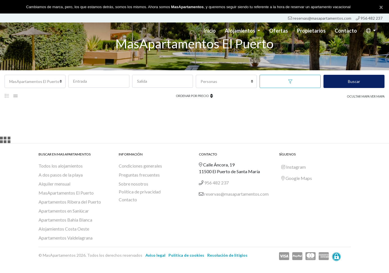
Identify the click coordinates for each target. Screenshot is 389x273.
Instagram (293, 167)
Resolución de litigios (227, 255)
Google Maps (296, 178)
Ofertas (278, 31)
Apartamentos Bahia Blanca (65, 219)
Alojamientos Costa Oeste (64, 228)
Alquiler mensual (54, 183)
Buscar (354, 81)
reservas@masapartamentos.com (319, 18)
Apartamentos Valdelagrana (66, 237)
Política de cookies (186, 255)
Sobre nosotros (133, 183)
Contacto (346, 31)
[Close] (381, 7)
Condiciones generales (140, 165)
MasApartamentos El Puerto (66, 192)
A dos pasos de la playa (61, 174)
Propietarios (311, 31)
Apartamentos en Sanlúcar (64, 210)
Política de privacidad (140, 191)
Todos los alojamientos (61, 165)
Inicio (209, 31)
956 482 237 (369, 18)
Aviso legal (155, 255)
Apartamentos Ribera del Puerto (70, 201)
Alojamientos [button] (240, 31)
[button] (370, 31)
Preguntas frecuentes (139, 174)
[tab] (7, 95)
